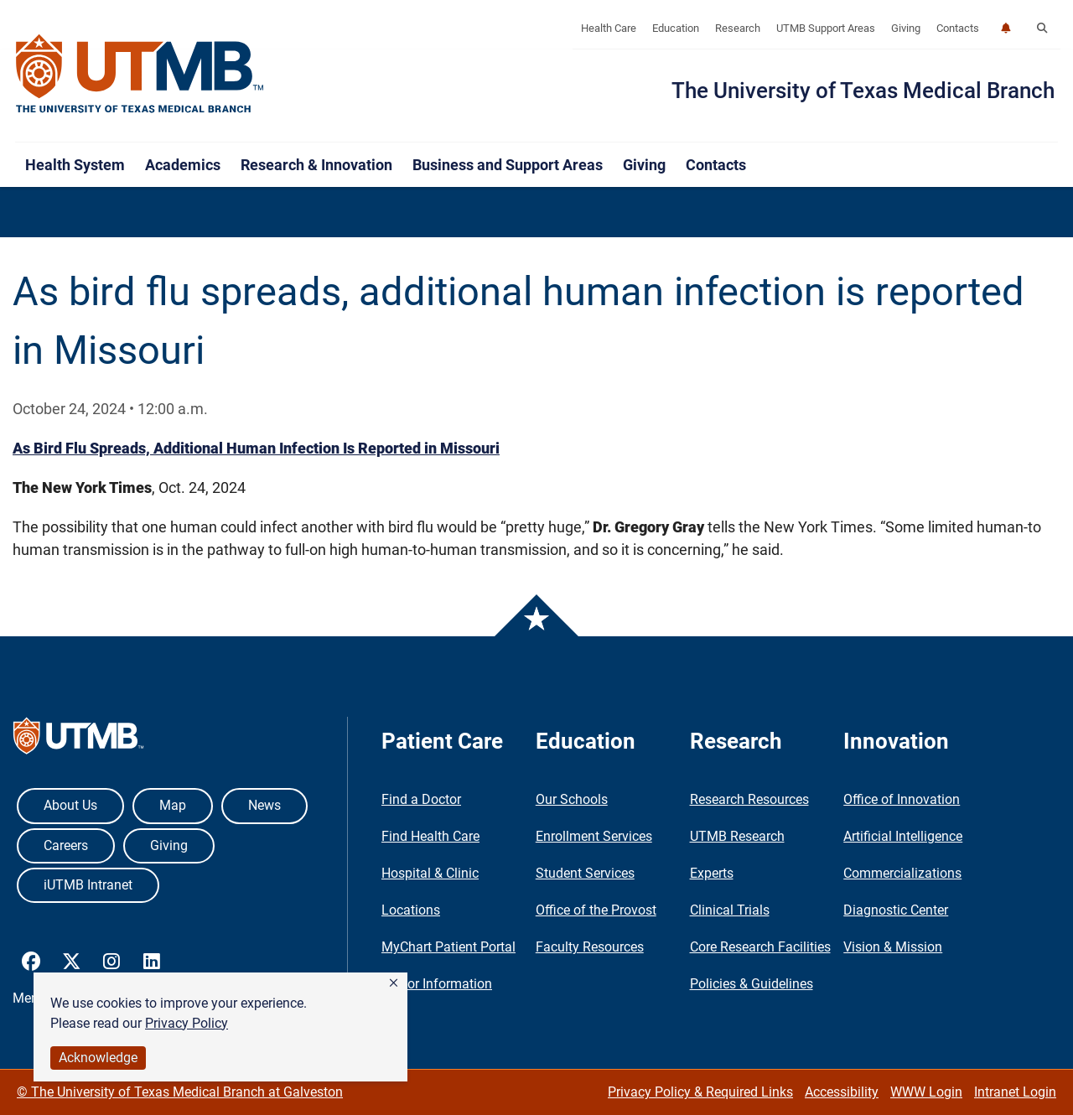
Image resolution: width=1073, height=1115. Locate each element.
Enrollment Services (594, 836)
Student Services (585, 873)
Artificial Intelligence (902, 836)
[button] (393, 983)
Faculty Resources (590, 947)
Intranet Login (1015, 1092)
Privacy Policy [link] (186, 1023)
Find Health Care (430, 836)
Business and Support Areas (507, 165)
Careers (66, 845)
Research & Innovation (316, 165)
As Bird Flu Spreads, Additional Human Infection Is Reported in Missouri (256, 448)
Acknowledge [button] (98, 1058)
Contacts (957, 28)
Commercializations (902, 873)
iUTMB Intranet (88, 885)
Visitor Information (436, 984)
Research (737, 28)
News (264, 805)
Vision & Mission (892, 947)
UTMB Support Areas (825, 28)
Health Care (608, 28)
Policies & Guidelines (751, 984)
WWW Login (926, 1092)
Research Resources (749, 799)
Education (675, 28)
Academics (182, 165)
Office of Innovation (901, 799)
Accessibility (842, 1092)
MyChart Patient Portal (448, 947)
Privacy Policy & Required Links (700, 1092)
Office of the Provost (596, 910)
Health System (75, 165)
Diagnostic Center (895, 910)
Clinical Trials (730, 910)
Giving (905, 28)
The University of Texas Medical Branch (863, 90)
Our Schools (572, 799)
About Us (70, 805)
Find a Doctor (421, 799)
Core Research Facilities (760, 947)
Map (172, 805)
